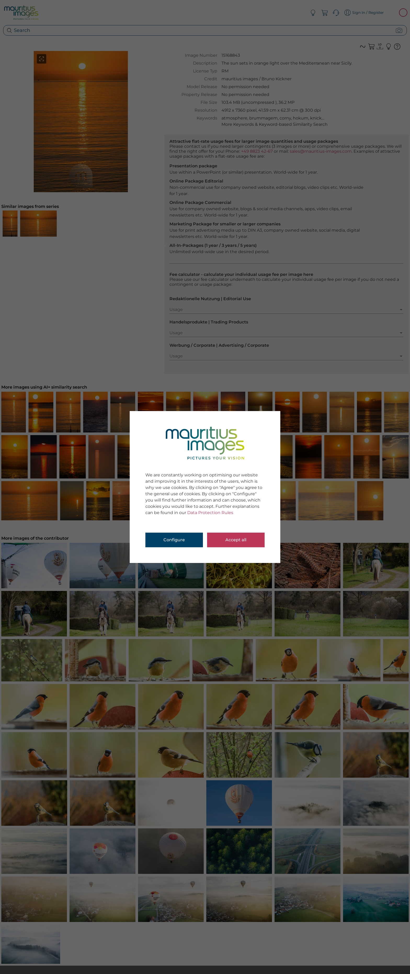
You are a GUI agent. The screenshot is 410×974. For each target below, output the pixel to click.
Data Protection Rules (210, 512)
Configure (174, 539)
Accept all (235, 539)
